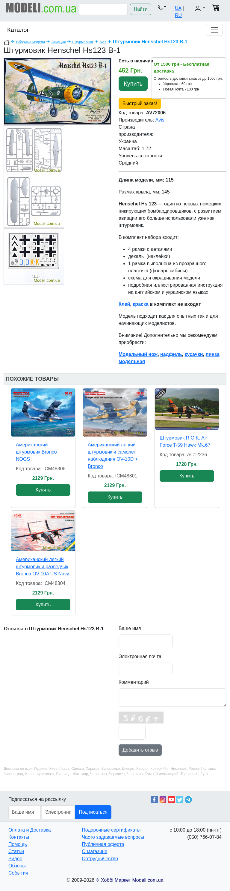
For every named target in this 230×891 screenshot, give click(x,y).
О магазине (94, 851)
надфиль (171, 354)
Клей (124, 304)
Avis (102, 42)
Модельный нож (138, 354)
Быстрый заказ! (139, 103)
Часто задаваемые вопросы (113, 837)
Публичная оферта (103, 844)
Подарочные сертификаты (111, 829)
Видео (15, 858)
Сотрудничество (100, 858)
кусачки (193, 354)
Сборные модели (30, 42)
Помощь (17, 844)
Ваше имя (130, 628)
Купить (133, 83)
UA (178, 8)
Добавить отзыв (140, 749)
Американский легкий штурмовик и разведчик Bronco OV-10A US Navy (42, 566)
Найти (141, 9)
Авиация (59, 42)
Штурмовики (82, 42)
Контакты (18, 837)
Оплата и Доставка (29, 829)
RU (178, 15)
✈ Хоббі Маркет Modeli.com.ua (130, 880)
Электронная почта (140, 656)
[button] (162, 7)
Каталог (18, 30)
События (18, 872)
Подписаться (93, 812)
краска (140, 304)
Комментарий (134, 682)
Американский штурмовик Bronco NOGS (36, 452)
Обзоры (17, 865)
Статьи (16, 851)
